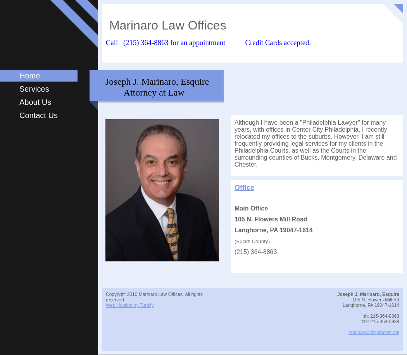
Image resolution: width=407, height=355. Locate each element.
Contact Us (38, 115)
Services (34, 89)
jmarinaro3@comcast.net (373, 332)
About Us (35, 102)
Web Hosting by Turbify (130, 305)
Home (29, 75)
